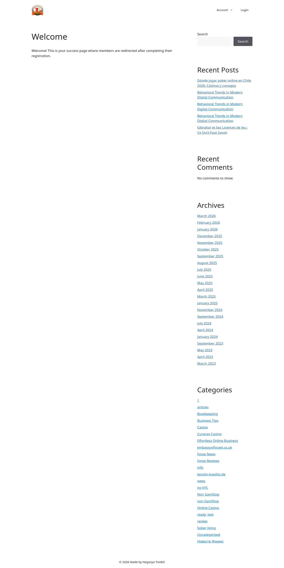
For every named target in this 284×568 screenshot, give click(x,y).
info (200, 467)
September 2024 (210, 316)
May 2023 (204, 350)
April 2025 (205, 289)
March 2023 (206, 363)
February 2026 (208, 222)
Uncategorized (208, 534)
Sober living (206, 528)
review (202, 521)
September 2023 (210, 343)
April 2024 (205, 330)
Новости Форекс (210, 541)
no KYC (202, 487)
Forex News (206, 454)
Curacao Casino (209, 434)
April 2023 (205, 356)
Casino (202, 427)
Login (244, 10)
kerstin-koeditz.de (211, 474)
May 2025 (204, 283)
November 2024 (209, 309)
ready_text (205, 514)
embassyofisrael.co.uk (214, 447)
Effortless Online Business (217, 440)
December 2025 (209, 236)
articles (202, 407)
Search (202, 34)
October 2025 (208, 249)
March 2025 (206, 296)
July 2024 (204, 323)
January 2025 (207, 303)
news (201, 481)
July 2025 (204, 269)
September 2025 (210, 256)
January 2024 (207, 336)
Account (227, 10)
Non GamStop (208, 494)
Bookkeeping (207, 413)
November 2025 (209, 242)
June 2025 (205, 276)
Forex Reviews (208, 460)
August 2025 (207, 263)
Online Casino (208, 507)
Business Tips (207, 420)
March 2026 (206, 216)
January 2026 (207, 229)
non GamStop (208, 501)
